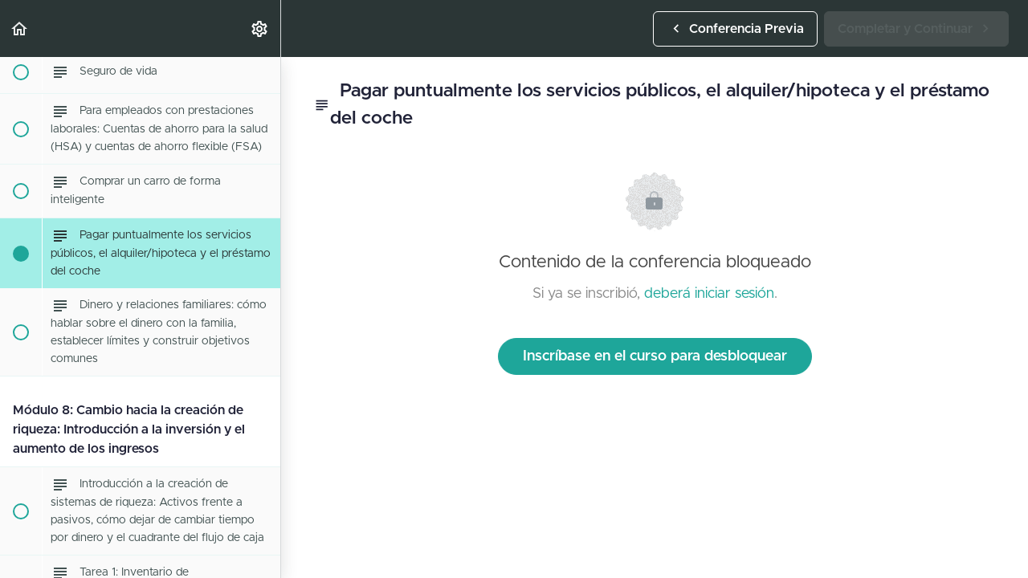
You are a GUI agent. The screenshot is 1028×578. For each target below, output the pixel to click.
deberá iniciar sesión (709, 294)
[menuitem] (260, 28)
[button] (20, 28)
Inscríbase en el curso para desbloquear (655, 356)
